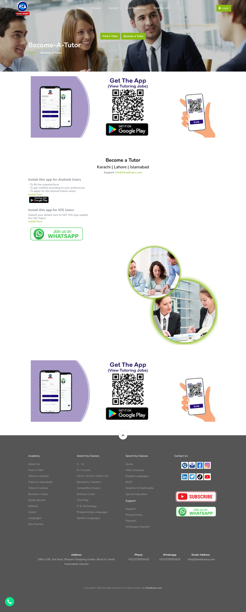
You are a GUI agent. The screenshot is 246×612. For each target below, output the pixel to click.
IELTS (129, 482)
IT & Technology (87, 506)
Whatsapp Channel (137, 527)
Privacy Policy (134, 515)
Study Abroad (36, 500)
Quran (129, 464)
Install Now (35, 194)
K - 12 (80, 464)
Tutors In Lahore (38, 488)
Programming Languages (92, 512)
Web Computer (135, 470)
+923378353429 (138, 559)
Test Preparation (136, 8)
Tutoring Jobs (161, 8)
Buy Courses (36, 524)
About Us (34, 464)
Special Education (136, 494)
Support (130, 509)
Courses (113, 8)
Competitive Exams (88, 488)
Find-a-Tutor (36, 470)
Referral (33, 506)
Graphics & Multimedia (139, 488)
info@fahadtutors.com (128, 172)
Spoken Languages (88, 518)
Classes (96, 8)
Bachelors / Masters (89, 482)
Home (80, 8)
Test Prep (82, 500)
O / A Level (83, 470)
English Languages (137, 476)
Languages (35, 518)
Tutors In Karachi (38, 476)
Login (224, 8)
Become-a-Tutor (38, 494)
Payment (131, 521)
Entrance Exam (86, 494)
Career (32, 512)
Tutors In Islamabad (40, 482)
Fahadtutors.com (154, 587)
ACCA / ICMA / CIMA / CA (92, 476)
